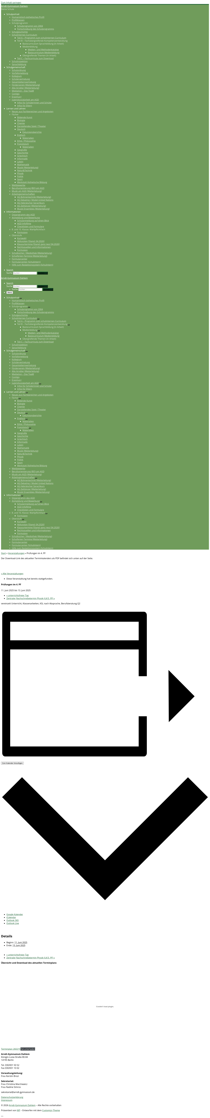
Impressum (6, 1100)
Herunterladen (27, 1049)
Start (3, 553)
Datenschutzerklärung (12, 1097)
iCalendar (11, 917)
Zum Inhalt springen (11, 2)
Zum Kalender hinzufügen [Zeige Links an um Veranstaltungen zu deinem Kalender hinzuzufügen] (12, 763)
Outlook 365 (12, 920)
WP (18, 1110)
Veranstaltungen (16, 553)
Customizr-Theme (51, 1110)
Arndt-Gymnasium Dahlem (22, 1105)
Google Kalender (14, 914)
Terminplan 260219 (10, 1049)
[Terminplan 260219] (105, 1006)
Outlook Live (12, 923)
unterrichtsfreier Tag (17, 595)
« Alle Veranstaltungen (12, 573)
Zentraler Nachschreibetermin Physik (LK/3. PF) (30, 598)
